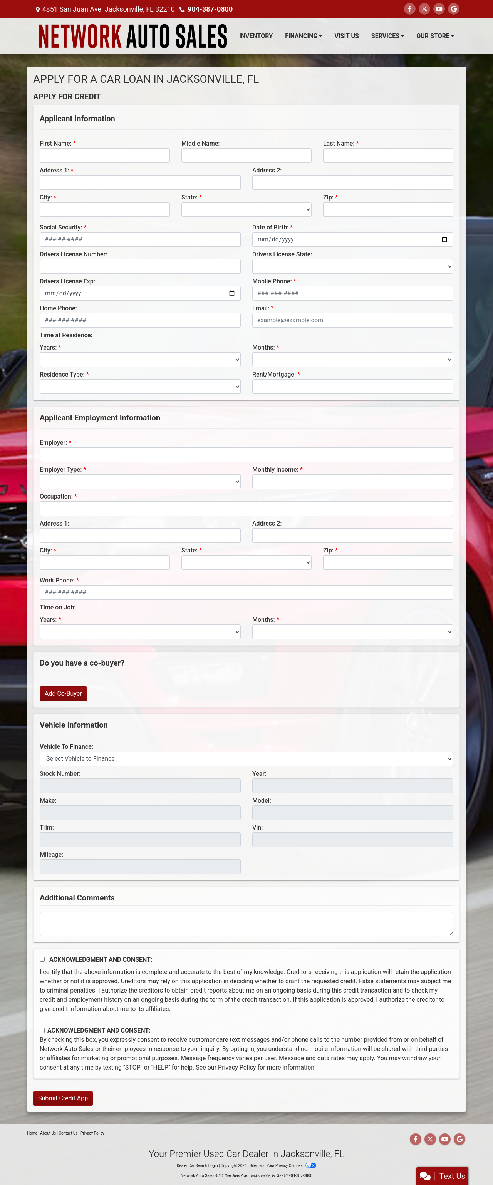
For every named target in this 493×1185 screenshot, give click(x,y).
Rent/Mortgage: (274, 374)
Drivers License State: (282, 254)
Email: (260, 308)
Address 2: (267, 170)
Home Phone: (58, 308)
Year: (259, 773)
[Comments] (246, 924)
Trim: (47, 827)
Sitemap (257, 1165)
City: (46, 197)
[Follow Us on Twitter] (424, 9)
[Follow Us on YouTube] (439, 9)
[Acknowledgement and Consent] (42, 959)
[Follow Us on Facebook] (410, 9)
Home (32, 1133)
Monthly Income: (275, 469)
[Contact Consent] (42, 1030)
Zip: (328, 197)
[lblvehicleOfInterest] (246, 759)
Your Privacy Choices (291, 1165)
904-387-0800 (210, 9)
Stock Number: (60, 773)
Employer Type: (61, 469)
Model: (261, 800)
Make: (48, 800)
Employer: (53, 442)
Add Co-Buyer (63, 693)
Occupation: (56, 496)
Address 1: (54, 170)
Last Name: (339, 143)
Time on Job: (57, 607)
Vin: (257, 827)
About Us (48, 1133)
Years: (48, 347)
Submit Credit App (63, 1098)
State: (189, 197)
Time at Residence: (66, 335)
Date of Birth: (270, 227)
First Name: (56, 143)
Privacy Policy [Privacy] (92, 1133)
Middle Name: (200, 143)
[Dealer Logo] (133, 36)
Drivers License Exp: (67, 281)
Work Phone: (57, 580)
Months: (263, 347)
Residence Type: (62, 374)
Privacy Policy (237, 1067)
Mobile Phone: (272, 281)
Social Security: (61, 227)
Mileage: (51, 854)
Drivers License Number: (73, 254)
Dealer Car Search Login (197, 1165)
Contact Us (68, 1133)
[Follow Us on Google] (453, 9)
